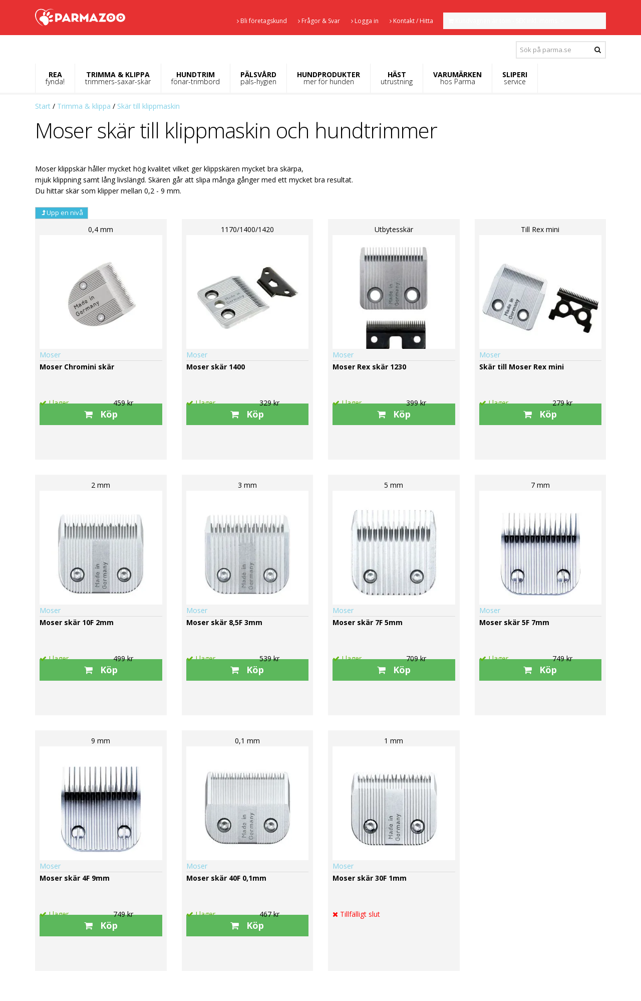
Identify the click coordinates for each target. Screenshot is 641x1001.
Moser (50, 354)
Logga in (365, 21)
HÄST (397, 78)
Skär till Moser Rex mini (521, 366)
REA (55, 78)
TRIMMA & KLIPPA (118, 78)
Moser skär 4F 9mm (75, 878)
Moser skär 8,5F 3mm (224, 622)
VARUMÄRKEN (457, 78)
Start (43, 106)
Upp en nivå (61, 212)
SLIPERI (514, 78)
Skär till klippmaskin (148, 106)
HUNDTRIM (195, 78)
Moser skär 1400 (215, 366)
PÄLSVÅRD (258, 78)
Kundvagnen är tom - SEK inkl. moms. (506, 21)
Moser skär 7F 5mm (368, 622)
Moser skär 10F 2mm (77, 622)
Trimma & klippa (84, 106)
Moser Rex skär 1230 (369, 366)
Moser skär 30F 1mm (370, 878)
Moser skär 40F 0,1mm (226, 878)
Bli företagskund (262, 21)
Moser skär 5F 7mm (514, 622)
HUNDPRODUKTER (328, 78)
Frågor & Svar (319, 21)
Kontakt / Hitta (411, 21)
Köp (101, 414)
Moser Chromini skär (77, 366)
